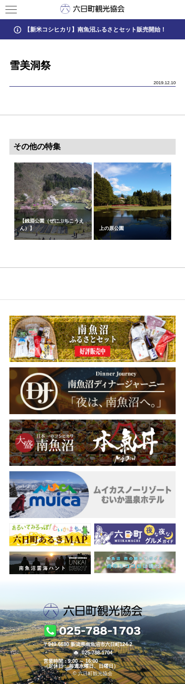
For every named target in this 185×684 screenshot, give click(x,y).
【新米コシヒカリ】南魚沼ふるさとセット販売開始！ (95, 29)
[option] (53, 201)
